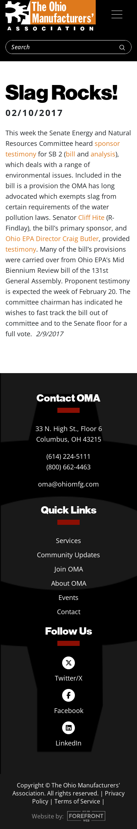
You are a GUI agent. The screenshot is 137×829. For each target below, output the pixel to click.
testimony (20, 249)
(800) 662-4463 (68, 466)
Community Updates (68, 554)
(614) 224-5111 (68, 456)
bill (70, 154)
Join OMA (68, 569)
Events (68, 597)
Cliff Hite (91, 217)
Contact (68, 611)
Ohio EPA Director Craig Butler (52, 238)
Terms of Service (77, 801)
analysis (103, 154)
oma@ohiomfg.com (68, 484)
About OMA (68, 583)
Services (68, 540)
